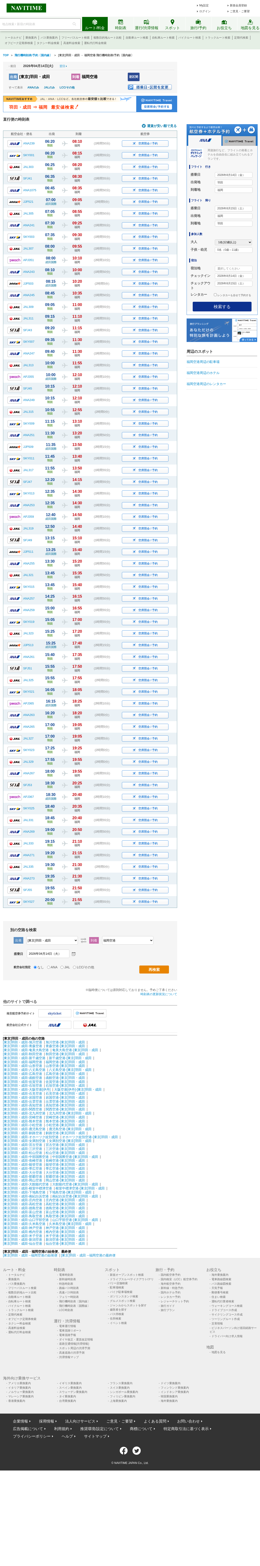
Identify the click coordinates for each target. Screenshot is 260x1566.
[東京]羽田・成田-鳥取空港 (22, 1216)
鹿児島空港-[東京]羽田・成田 (70, 1129)
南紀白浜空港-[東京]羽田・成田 (75, 1196)
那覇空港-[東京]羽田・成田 (65, 1176)
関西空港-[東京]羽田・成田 (65, 1109)
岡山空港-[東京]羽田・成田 (65, 1180)
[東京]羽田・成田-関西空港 (22, 1109)
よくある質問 (155, 1421)
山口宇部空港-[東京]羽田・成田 (75, 1220)
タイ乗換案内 (67, 1396)
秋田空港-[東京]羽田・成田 (65, 1054)
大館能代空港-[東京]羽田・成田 (75, 1184)
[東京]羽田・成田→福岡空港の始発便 (31, 1255)
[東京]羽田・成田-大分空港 (22, 1172)
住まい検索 (219, 1297)
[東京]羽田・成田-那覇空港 (22, 1176)
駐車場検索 (117, 1287)
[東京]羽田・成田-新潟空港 (22, 1239)
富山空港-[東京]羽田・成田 (65, 1212)
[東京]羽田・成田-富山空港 (22, 1212)
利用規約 (61, 1429)
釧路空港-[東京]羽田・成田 (65, 1133)
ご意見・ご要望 (240, 11)
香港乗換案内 (16, 1401)
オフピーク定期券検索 (19, 43)
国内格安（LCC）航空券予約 (179, 1279)
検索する (222, 306)
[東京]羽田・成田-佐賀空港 (22, 1082)
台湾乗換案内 (67, 1401)
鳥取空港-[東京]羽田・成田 (65, 1216)
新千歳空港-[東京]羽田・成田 (70, 1058)
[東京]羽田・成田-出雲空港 (22, 1101)
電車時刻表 (66, 1274)
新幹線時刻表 (67, 1279)
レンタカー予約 (170, 1297)
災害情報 (217, 1323)
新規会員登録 (238, 5)
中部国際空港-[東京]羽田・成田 (75, 1157)
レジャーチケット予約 (175, 1301)
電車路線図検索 (221, 1279)
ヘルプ (67, 1436)
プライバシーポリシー (32, 1436)
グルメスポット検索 (122, 1301)
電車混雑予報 (67, 1335)
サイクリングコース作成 (227, 1314)
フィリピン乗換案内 (122, 1396)
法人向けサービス (80, 1421)
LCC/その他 (67, 87)
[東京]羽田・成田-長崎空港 (22, 1160)
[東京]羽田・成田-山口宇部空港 (26, 1220)
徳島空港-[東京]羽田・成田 (65, 1208)
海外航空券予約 (170, 1283)
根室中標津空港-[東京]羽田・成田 (80, 1188)
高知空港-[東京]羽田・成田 (65, 1105)
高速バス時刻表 (69, 1292)
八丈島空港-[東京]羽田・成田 (70, 1070)
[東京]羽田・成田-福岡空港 (22, 1062)
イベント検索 (118, 1323)
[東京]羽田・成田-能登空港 (22, 1164)
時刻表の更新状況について (158, 994)
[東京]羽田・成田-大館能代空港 (26, 1184)
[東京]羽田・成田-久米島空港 (24, 1224)
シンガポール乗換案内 (124, 1392)
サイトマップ (95, 1436)
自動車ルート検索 (137, 37)
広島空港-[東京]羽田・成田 (65, 1074)
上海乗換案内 (118, 1401)
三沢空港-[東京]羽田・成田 (65, 1149)
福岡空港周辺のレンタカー (206, 384)
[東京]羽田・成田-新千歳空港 (24, 1058)
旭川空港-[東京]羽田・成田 (65, 1042)
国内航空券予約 (170, 1274)
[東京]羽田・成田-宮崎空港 (22, 1117)
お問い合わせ (188, 1421)
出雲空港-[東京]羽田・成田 (65, 1101)
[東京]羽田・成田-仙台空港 (22, 1243)
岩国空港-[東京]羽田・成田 (65, 1097)
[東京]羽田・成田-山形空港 (22, 1066)
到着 (75, 77)
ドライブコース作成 (224, 1310)
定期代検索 (241, 37)
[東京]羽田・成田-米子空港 (22, 1236)
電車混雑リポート (70, 1330)
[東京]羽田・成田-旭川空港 (22, 1042)
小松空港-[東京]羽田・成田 (65, 1125)
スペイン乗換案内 (70, 1387)
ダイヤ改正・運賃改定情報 (76, 1339)
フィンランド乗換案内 (175, 1387)
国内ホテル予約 (170, 1292)
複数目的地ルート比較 (107, 37)
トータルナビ (13, 37)
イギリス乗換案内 (70, 1383)
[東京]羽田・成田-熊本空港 (22, 1121)
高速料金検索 (71, 43)
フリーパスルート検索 (75, 37)
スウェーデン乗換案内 (73, 1392)
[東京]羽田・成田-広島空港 (22, 1074)
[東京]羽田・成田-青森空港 (22, 1046)
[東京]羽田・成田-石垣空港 (22, 1085)
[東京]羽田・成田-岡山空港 (22, 1180)
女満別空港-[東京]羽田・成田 (70, 1141)
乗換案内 (31, 37)
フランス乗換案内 (121, 1383)
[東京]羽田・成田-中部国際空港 (26, 1157)
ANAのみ (33, 87)
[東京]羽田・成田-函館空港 (22, 1078)
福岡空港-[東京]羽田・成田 (65, 1062)
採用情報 (46, 1421)
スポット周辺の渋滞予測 (74, 1348)
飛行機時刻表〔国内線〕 (74, 1301)
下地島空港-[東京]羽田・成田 (70, 1192)
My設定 (204, 5)
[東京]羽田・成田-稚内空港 (22, 1232)
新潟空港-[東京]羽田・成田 (65, 1239)
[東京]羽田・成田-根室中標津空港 (27, 1188)
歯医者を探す (118, 1309)
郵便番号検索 (220, 1292)
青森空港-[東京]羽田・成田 (65, 1046)
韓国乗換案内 (169, 1396)
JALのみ (49, 87)
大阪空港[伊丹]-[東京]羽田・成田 (78, 1089)
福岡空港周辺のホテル (203, 373)
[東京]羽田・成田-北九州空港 (24, 1113)
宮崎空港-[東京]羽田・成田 (65, 1117)
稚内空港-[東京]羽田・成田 (65, 1232)
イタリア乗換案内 (19, 1387)
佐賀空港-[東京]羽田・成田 (65, 1082)
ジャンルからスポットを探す (128, 1305)
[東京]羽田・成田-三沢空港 (22, 1149)
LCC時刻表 (66, 1310)
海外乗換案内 (220, 1274)
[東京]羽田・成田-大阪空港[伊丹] (27, 1089)
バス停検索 (117, 1314)
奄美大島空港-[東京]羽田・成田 (75, 1050)
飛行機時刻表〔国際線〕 (74, 1306)
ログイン (205, 11)
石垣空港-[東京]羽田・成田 (65, 1085)
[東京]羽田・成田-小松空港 (22, 1125)
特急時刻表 (66, 1283)
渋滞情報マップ (69, 1357)
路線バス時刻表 (69, 1288)
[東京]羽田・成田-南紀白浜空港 (26, 1196)
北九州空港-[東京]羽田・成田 (70, 1113)
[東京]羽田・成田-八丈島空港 (24, 1070)
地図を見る (219, 1352)
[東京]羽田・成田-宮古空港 (22, 1145)
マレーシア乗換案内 (21, 1396)
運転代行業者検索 (223, 1301)
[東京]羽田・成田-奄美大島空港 (26, 1050)
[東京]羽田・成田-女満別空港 (24, 1141)
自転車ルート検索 (163, 37)
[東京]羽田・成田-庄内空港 (22, 1200)
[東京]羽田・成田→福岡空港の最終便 (88, 1255)
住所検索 (115, 1318)
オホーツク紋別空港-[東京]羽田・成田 (90, 1137)
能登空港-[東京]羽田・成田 (65, 1164)
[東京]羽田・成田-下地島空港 (24, 1192)
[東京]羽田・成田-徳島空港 (22, 1208)
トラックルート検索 (217, 37)
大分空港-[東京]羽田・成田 (65, 1172)
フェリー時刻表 (69, 1297)
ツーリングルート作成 (226, 1319)
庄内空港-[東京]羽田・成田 (65, 1200)
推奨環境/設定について (99, 1429)
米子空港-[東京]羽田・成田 (65, 1236)
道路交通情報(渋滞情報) (74, 1343)
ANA (54, 967)
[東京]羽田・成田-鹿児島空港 (24, 1129)
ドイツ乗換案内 (170, 1383)
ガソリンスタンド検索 (124, 1296)
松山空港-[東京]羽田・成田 (65, 1153)
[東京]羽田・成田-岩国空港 (22, 1097)
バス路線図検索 (221, 1283)
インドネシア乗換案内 (175, 1392)
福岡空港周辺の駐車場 (203, 362)
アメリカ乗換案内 (19, 1383)
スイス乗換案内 (120, 1387)
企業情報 (20, 1421)
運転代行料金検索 (95, 43)
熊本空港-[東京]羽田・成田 (65, 1121)
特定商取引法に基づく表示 (186, 1429)
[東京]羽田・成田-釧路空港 (22, 1133)
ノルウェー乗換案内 (21, 1392)
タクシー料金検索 (48, 43)
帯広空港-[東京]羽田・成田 (65, 1168)
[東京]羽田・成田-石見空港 (22, 1093)
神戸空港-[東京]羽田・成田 (65, 1228)
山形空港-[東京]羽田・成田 (65, 1066)
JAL (67, 967)
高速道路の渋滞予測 (71, 1352)
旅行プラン (168, 1310)
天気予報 (217, 1288)
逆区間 (133, 77)
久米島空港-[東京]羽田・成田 (70, 1224)
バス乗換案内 (49, 37)
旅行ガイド (168, 1306)
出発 (13, 77)
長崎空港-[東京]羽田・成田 (65, 1160)
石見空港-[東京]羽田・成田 (65, 1093)
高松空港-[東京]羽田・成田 (65, 1204)
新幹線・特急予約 (172, 1288)
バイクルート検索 (189, 37)
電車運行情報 (67, 1326)
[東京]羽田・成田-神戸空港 (22, 1228)
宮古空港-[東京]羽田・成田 (65, 1145)
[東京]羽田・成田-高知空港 (22, 1105)
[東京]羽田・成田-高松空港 (22, 1204)
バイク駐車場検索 (121, 1292)
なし (40, 967)
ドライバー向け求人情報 (227, 1336)
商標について (141, 1429)
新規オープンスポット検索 (127, 1274)
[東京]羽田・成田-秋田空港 (22, 1054)
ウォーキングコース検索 (227, 1306)
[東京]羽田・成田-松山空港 (22, 1153)
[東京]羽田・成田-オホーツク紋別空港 (31, 1137)
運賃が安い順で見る (162, 126)
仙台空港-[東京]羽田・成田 (65, 1243)
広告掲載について (28, 1429)
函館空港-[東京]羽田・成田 (65, 1078)
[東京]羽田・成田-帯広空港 (22, 1168)
